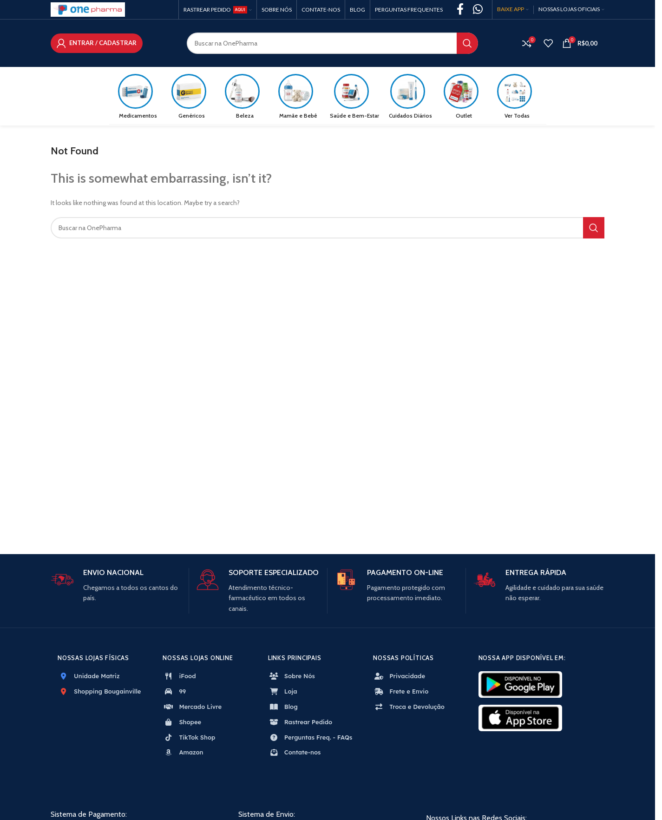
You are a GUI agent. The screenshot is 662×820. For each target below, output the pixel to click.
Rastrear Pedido (300, 723)
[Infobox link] (116, 587)
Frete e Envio (400, 693)
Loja (282, 693)
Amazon (183, 754)
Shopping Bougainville (99, 693)
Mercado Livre (192, 708)
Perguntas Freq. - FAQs (310, 738)
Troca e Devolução (409, 708)
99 (174, 693)
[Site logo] (88, 9)
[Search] (332, 44)
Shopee (182, 723)
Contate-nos (294, 754)
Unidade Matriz (89, 677)
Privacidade (399, 677)
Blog (283, 708)
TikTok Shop (189, 738)
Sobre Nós (291, 677)
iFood (179, 677)
